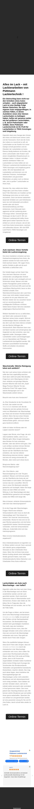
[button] (18, 37)
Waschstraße (7, 407)
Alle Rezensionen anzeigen (11, 760)
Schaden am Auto (9, 617)
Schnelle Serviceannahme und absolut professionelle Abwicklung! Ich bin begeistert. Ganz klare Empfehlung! (15, 775)
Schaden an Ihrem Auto (11, 647)
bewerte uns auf (23, 760)
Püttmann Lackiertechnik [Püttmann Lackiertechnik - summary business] (18, 753)
